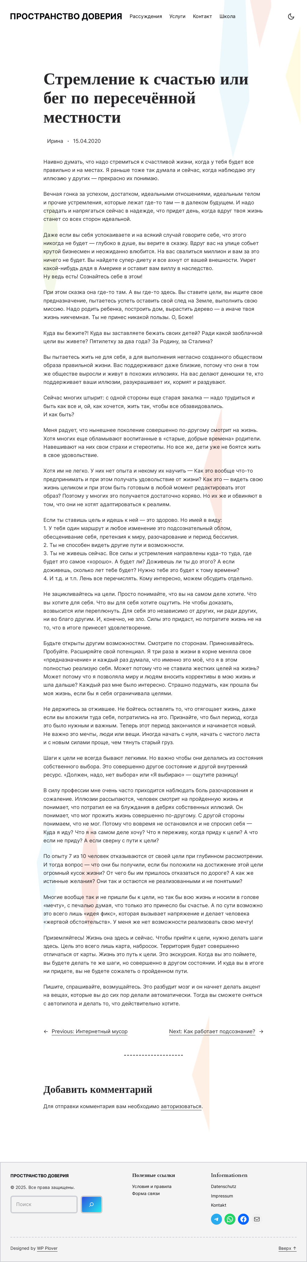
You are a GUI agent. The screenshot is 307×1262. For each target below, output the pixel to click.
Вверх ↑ (288, 1248)
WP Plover (47, 1248)
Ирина (55, 141)
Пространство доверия (66, 16)
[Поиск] (91, 1204)
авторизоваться (181, 1106)
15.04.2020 (87, 141)
